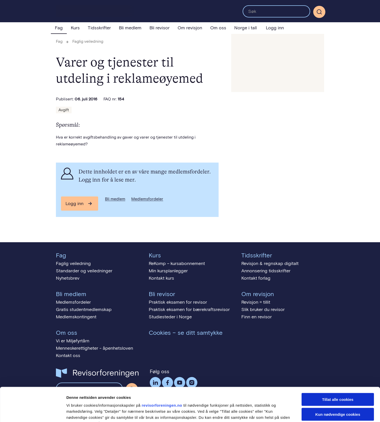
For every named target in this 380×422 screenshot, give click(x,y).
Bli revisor (160, 28)
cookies (73, 391)
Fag (59, 28)
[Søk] (319, 12)
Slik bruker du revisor (263, 309)
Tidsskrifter (99, 28)
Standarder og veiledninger (84, 271)
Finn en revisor (256, 317)
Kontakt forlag (255, 278)
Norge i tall (245, 28)
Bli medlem (130, 28)
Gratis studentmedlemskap (84, 309)
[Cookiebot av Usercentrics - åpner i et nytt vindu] (33, 412)
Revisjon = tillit (255, 302)
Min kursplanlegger (168, 271)
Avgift (63, 109)
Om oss (218, 28)
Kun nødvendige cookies (337, 382)
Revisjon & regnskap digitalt (270, 263)
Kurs (75, 28)
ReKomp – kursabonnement (177, 263)
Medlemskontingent (76, 317)
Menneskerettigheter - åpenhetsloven (94, 348)
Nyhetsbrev (67, 278)
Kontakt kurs (161, 278)
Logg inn (275, 28)
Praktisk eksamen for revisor (178, 302)
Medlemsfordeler (147, 198)
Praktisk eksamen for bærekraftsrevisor (189, 309)
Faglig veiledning (87, 41)
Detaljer (269, 412)
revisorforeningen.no (162, 373)
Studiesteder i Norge (170, 317)
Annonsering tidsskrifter (265, 271)
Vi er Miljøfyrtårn (72, 341)
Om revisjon (190, 28)
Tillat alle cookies (337, 367)
